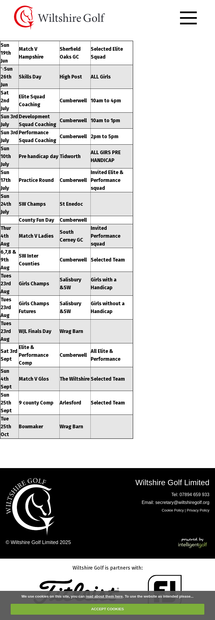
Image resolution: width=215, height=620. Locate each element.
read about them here (104, 596)
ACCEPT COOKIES (107, 609)
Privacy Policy (198, 510)
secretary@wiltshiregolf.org (182, 502)
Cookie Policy (173, 510)
